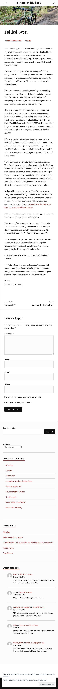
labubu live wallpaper (21, 607)
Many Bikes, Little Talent (15, 502)
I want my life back (29, 2)
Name (7, 359)
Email (7, 372)
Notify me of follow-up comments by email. (23, 397)
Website (7, 384)
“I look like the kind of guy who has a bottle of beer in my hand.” (28, 543)
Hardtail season (26, 574)
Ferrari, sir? (10, 476)
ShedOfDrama (38, 607)
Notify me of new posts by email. (19, 403)
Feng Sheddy (8, 553)
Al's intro (9, 465)
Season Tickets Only (14, 507)
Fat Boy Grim (8, 548)
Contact (9, 470)
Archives (6, 444)
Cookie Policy (42, 680)
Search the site (9, 428)
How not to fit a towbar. (15, 492)
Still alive (6, 532)
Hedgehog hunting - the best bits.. (19, 481)
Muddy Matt (18, 643)
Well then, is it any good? (13, 537)
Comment (9, 334)
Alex (29, 40)
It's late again (11, 497)
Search (50, 432)
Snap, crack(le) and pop (29, 625)
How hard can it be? (13, 486)
